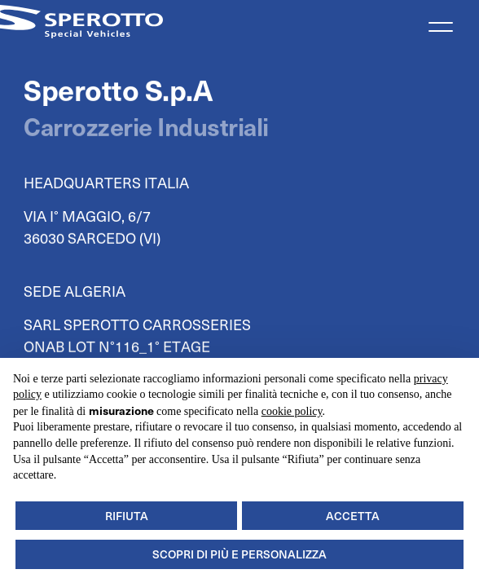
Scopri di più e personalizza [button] (239, 554)
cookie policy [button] (292, 411)
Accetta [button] (353, 515)
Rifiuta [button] (126, 515)
